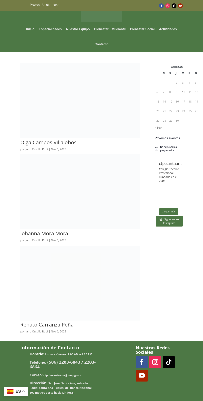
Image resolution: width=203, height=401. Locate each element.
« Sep (158, 127)
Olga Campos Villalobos (48, 142)
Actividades (168, 29)
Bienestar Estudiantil (110, 29)
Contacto (101, 44)
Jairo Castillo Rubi (37, 149)
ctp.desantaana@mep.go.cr (62, 375)
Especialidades (50, 29)
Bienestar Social (142, 29)
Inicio (30, 29)
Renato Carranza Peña (47, 324)
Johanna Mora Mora (44, 233)
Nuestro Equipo (78, 29)
